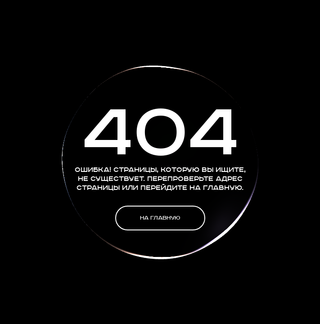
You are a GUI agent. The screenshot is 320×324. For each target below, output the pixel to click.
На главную (160, 218)
